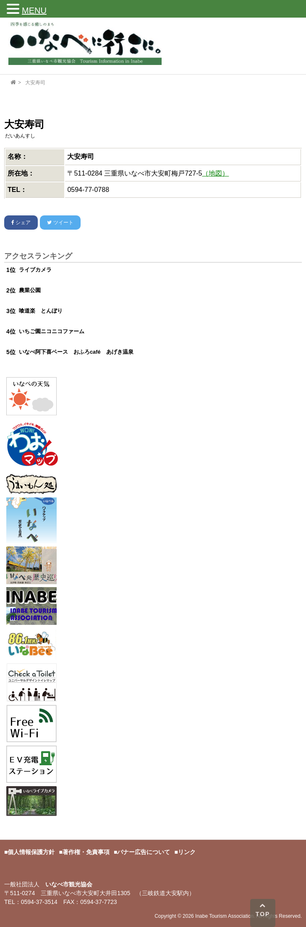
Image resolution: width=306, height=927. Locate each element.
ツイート (60, 222)
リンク (187, 852)
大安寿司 (35, 82)
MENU (34, 10)
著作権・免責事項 (86, 852)
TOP (263, 909)
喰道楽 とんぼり (41, 311)
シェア (21, 222)
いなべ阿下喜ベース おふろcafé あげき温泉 (76, 352)
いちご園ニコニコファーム (51, 331)
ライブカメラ (35, 270)
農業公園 (30, 290)
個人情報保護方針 (31, 852)
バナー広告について (143, 852)
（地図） (215, 173)
